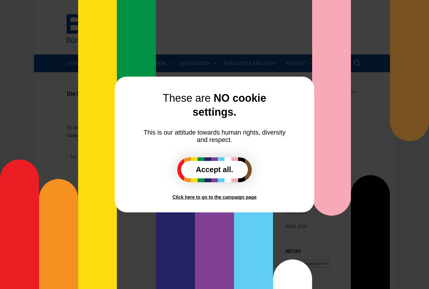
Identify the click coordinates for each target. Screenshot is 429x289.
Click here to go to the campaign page (214, 197)
